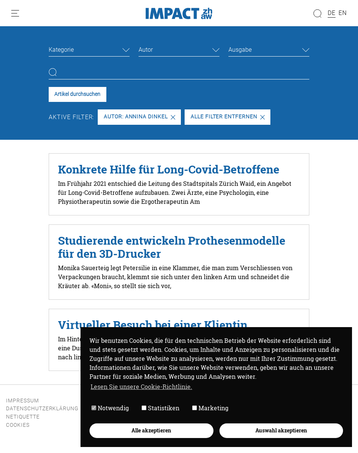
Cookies (18, 425)
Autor (146, 49)
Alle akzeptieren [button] (151, 430)
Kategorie (61, 49)
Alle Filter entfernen (228, 117)
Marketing (210, 408)
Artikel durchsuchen (77, 94)
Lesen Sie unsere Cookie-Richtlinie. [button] (141, 386)
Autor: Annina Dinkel (139, 117)
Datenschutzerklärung (42, 408)
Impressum (22, 401)
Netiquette (23, 417)
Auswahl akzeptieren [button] (281, 430)
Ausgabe (240, 49)
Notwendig (110, 408)
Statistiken (160, 408)
